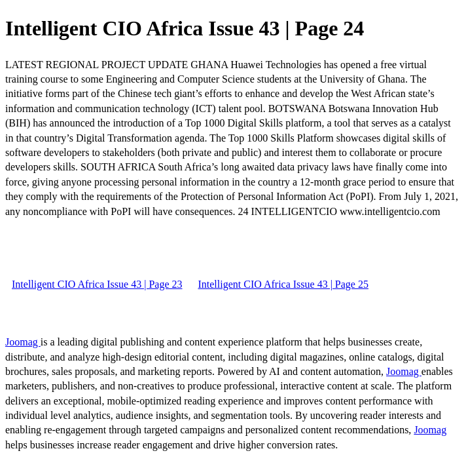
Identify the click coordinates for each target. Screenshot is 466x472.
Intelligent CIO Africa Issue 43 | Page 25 (283, 284)
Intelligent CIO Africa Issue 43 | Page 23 (97, 284)
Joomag (23, 341)
